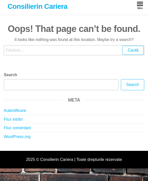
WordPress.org (17, 136)
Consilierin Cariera (37, 6)
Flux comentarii (17, 128)
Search (10, 75)
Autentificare (15, 110)
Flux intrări (13, 119)
